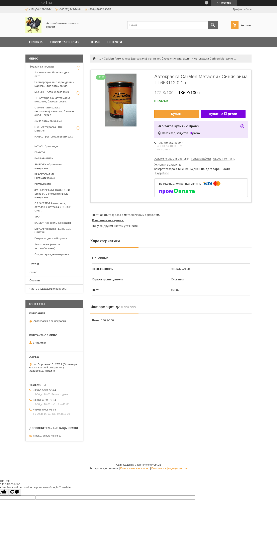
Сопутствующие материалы (51, 254)
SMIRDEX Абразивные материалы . (48, 166)
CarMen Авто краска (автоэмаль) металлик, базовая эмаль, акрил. (147, 58)
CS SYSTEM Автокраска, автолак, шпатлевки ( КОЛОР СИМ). (52, 207)
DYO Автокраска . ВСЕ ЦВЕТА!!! (49, 128)
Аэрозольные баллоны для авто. (51, 74)
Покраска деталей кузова (50, 238)
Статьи (34, 264)
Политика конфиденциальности (169, 468)
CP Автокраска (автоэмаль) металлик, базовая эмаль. (52, 99)
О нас (95, 41)
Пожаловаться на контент (135, 468)
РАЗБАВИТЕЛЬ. (44, 158)
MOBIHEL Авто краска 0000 (51, 91)
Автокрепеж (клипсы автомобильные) (47, 246)
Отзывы (34, 280)
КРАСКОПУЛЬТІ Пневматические (44, 176)
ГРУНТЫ (39, 152)
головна (35, 41)
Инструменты (42, 183)
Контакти (114, 41)
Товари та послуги (41, 66)
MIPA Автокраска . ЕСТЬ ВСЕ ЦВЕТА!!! (52, 230)
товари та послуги (65, 41)
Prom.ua (156, 464)
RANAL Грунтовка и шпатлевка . (53, 138)
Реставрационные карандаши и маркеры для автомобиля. (54, 84)
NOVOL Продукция (46, 146)
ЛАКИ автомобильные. (48, 120)
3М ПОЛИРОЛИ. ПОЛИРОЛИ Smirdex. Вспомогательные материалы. (52, 193)
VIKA (37, 216)
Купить (176, 114)
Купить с (223, 114)
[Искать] (213, 25)
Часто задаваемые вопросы (48, 288)
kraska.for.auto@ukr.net (47, 435)
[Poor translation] (14, 492)
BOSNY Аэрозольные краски (52, 222)
